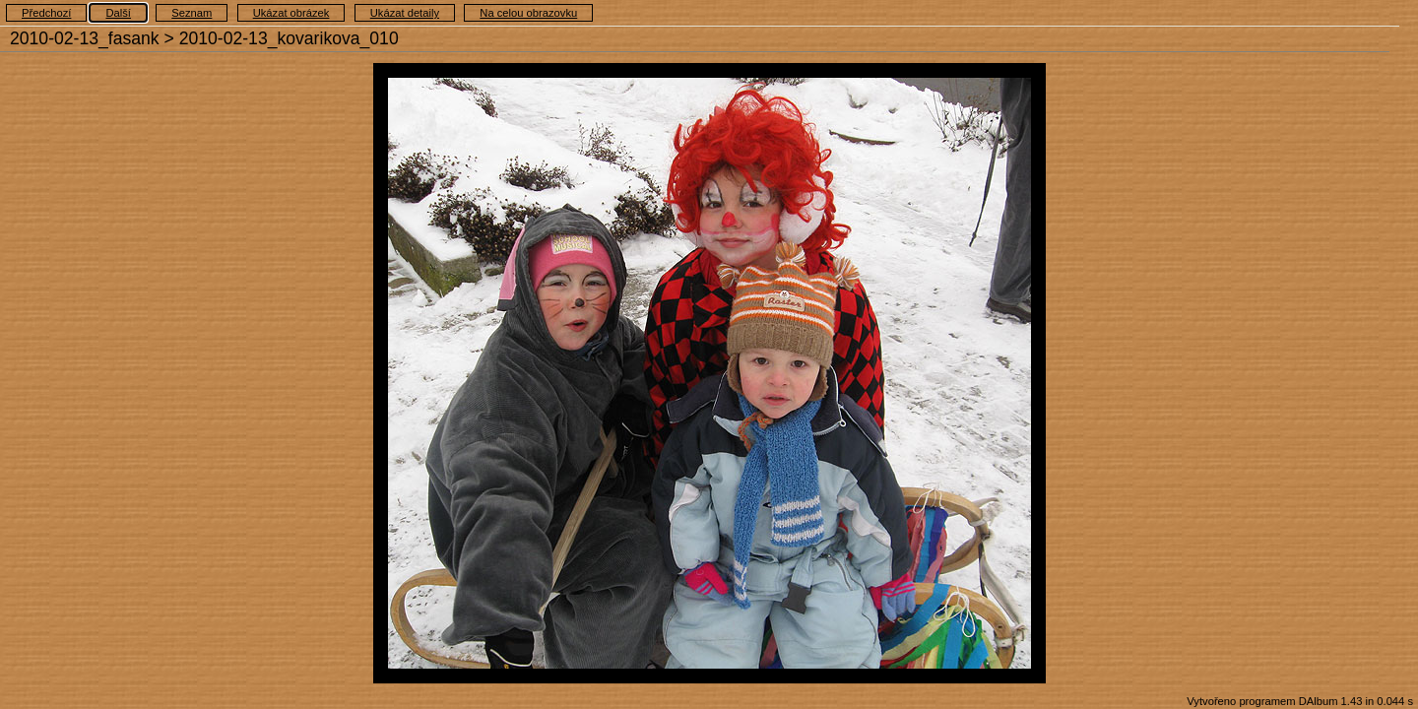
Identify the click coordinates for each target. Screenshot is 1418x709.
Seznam (191, 13)
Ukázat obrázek (291, 13)
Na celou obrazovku (528, 13)
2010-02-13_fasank (85, 38)
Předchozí (46, 13)
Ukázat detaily (404, 13)
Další (118, 13)
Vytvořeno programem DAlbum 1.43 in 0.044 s (1300, 701)
